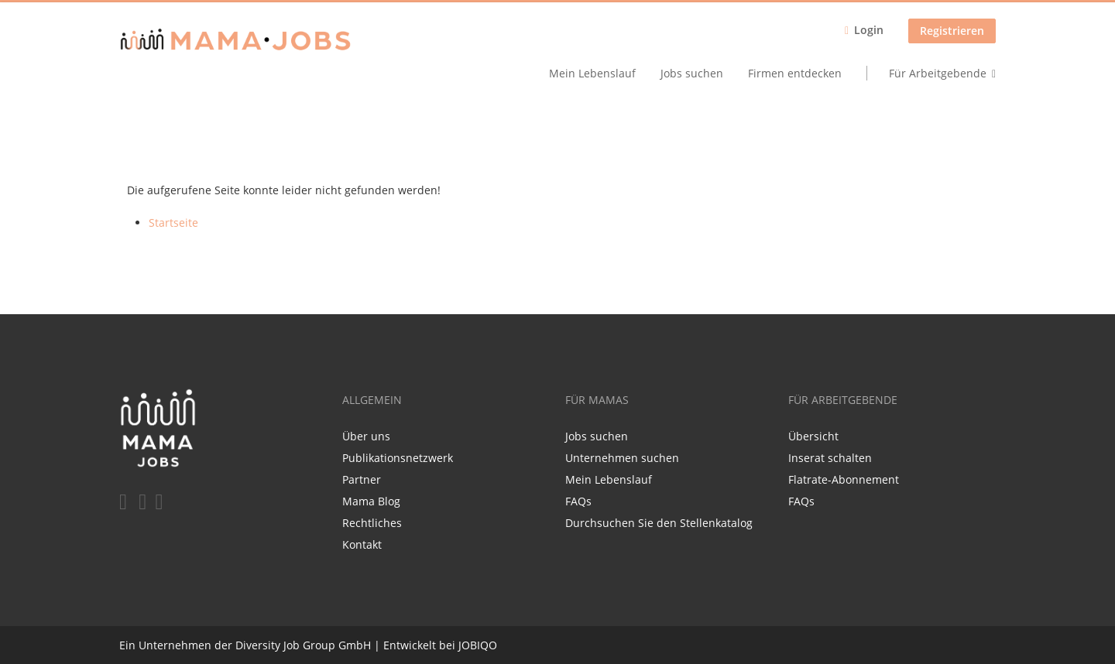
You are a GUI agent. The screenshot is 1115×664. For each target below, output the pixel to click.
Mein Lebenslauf (592, 73)
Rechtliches (372, 522)
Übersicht (813, 436)
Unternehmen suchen (622, 457)
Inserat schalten (830, 457)
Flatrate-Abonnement (843, 479)
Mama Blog (371, 501)
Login (868, 29)
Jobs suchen (691, 73)
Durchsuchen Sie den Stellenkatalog (659, 522)
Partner (361, 479)
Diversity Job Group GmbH (303, 645)
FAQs (578, 501)
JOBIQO (477, 645)
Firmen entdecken (795, 73)
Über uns (366, 436)
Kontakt (362, 544)
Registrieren (952, 30)
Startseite (173, 222)
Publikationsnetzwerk (397, 457)
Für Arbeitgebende (937, 73)
